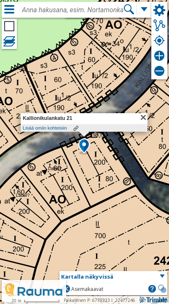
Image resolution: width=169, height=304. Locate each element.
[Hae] (129, 9)
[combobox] (72, 10)
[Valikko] (9, 9)
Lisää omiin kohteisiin (45, 127)
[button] (84, 146)
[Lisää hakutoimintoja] (144, 9)
